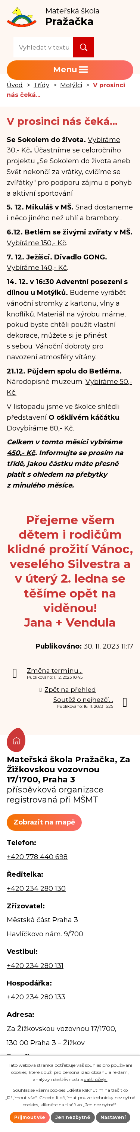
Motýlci (71, 85)
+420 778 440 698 (37, 857)
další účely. (96, 1079)
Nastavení (113, 1117)
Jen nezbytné (72, 1117)
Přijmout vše (29, 1117)
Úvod (15, 85)
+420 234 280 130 (36, 889)
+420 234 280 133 (36, 997)
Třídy (41, 85)
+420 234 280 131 (35, 966)
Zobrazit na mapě (44, 822)
